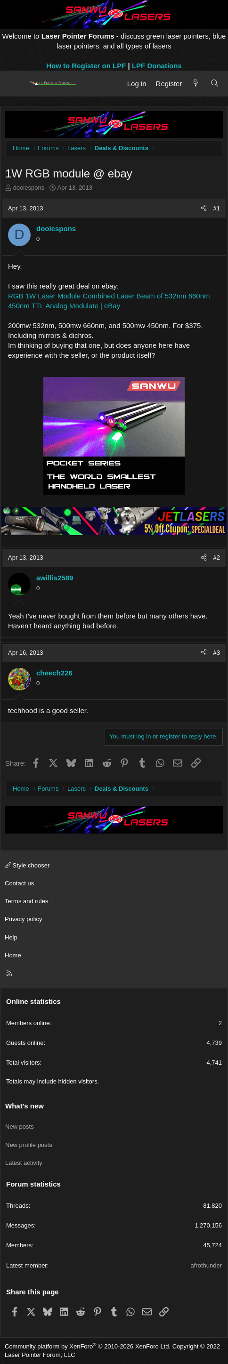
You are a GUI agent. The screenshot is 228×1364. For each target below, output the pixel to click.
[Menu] (15, 83)
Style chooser (27, 865)
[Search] (214, 83)
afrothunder (206, 1265)
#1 (216, 208)
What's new (24, 1106)
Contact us (19, 883)
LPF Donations (157, 66)
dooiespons (29, 187)
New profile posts (28, 1144)
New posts (19, 1126)
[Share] (203, 208)
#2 (216, 557)
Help (11, 937)
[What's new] (196, 83)
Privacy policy (23, 919)
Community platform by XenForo (88, 1346)
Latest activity (23, 1162)
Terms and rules (26, 901)
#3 (216, 652)
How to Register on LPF (86, 66)
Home (13, 955)
